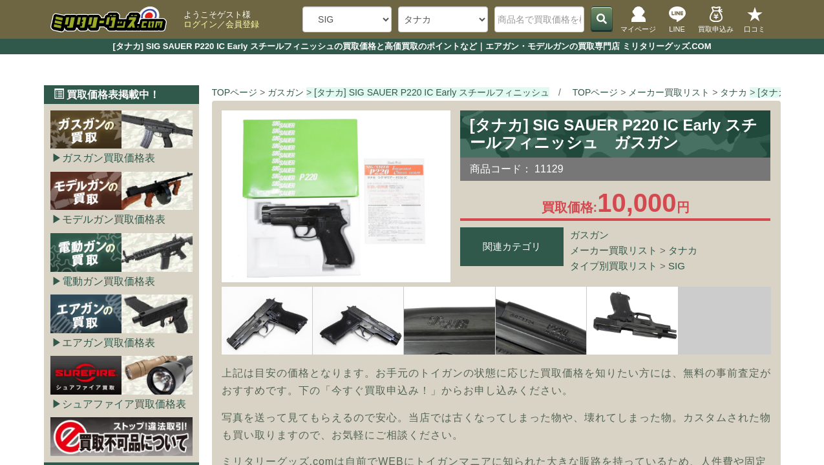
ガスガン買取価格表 (108, 157)
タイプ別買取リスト (613, 265)
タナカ (682, 250)
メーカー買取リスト (613, 250)
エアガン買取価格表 (108, 342)
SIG (676, 265)
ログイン (200, 24)
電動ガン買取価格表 (108, 281)
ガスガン (589, 234)
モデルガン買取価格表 (113, 219)
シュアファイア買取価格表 (124, 403)
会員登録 (242, 24)
